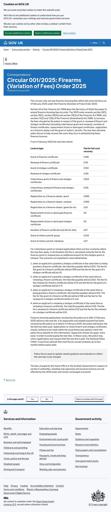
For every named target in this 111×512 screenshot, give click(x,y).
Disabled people (12, 464)
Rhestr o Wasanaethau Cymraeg (42, 489)
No (49, 399)
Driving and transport (14, 469)
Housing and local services (52, 444)
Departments (81, 428)
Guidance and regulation (87, 439)
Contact (60, 485)
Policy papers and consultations (91, 450)
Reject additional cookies (47, 33)
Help (6, 485)
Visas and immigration (50, 464)
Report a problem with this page (89, 399)
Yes (34, 399)
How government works (87, 461)
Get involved (81, 466)
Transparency (82, 455)
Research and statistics (86, 444)
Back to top (9, 380)
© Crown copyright (98, 504)
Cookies (24, 485)
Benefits (8, 428)
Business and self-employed (17, 442)
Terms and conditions (14, 489)
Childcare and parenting (15, 447)
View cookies (69, 33)
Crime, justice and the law (16, 458)
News (78, 433)
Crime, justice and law (21, 49)
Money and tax (46, 450)
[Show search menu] (103, 43)
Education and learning (50, 428)
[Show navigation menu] (94, 43)
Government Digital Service (17, 493)
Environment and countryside (53, 439)
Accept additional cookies (17, 33)
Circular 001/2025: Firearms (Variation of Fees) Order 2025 (67, 49)
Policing (36, 49)
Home (6, 49)
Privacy (14, 485)
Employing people (48, 433)
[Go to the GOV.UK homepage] (13, 43)
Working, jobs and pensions (52, 469)
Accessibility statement (42, 485)
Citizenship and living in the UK (19, 453)
